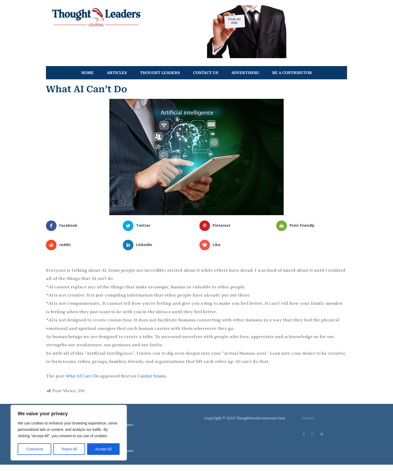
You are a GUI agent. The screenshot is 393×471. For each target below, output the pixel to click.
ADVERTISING (245, 73)
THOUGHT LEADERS (160, 73)
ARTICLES (117, 73)
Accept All (103, 449)
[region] (69, 432)
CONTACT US (205, 73)
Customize (34, 449)
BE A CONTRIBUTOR (292, 73)
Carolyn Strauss (152, 375)
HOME (87, 73)
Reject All (69, 449)
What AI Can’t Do (82, 375)
